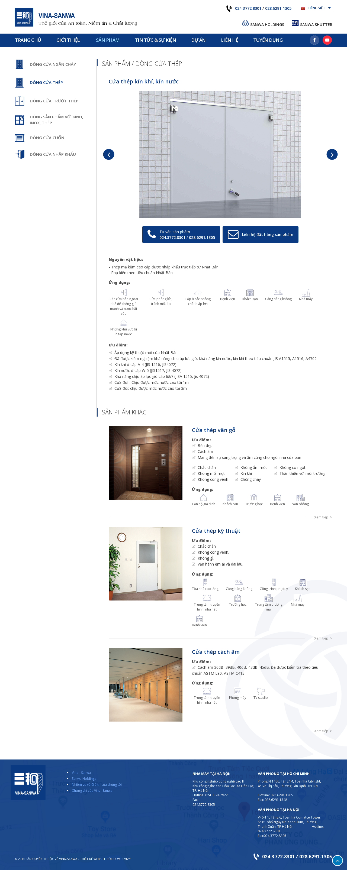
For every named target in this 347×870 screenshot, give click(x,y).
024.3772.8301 (248, 8)
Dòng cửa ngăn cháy (53, 64)
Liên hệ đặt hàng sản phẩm (267, 234)
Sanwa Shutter (316, 24)
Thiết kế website (93, 859)
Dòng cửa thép (46, 82)
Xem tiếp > (323, 517)
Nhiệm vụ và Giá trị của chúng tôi (97, 784)
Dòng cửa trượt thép (54, 100)
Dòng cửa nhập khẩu (53, 154)
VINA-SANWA (68, 859)
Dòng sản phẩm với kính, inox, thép (56, 119)
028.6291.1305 (278, 8)
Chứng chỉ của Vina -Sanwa (92, 790)
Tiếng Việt (319, 7)
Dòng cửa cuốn (47, 137)
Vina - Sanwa (81, 772)
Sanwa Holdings (267, 24)
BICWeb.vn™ (121, 859)
